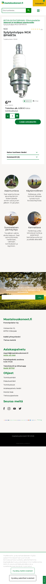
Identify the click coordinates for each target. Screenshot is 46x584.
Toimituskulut (9, 385)
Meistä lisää (8, 392)
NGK (5, 29)
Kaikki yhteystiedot (11, 337)
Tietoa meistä (9, 340)
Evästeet (44, 580)
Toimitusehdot (9, 378)
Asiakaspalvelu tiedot (12, 388)
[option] (23, 70)
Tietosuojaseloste (10, 396)
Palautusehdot (9, 381)
